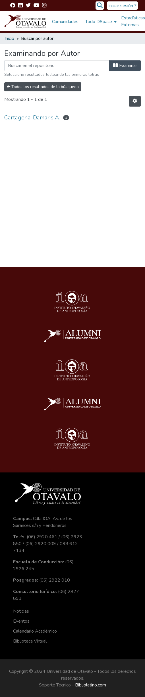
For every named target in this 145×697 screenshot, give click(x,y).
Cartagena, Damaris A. (32, 117)
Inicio (9, 38)
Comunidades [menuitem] (65, 22)
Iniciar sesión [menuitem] (120, 6)
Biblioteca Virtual (30, 641)
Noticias (21, 611)
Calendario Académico (35, 631)
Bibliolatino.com (90, 685)
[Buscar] (99, 5)
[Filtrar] (56, 65)
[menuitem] (100, 21)
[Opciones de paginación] (135, 101)
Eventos (21, 621)
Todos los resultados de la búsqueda (43, 86)
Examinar (125, 65)
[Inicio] (25, 22)
